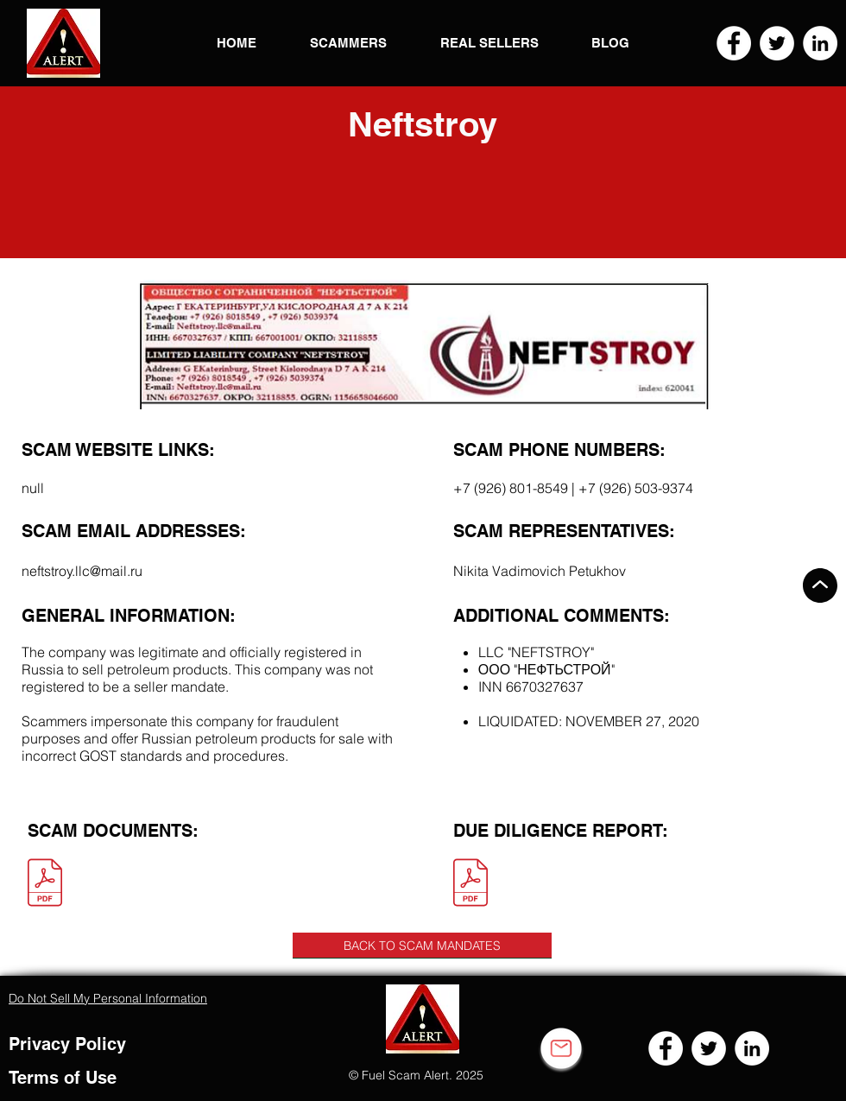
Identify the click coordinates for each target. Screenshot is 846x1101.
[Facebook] (734, 43)
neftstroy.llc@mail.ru (82, 570)
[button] (63, 43)
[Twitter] (777, 43)
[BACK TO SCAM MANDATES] (422, 946)
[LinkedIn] (820, 43)
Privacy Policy (67, 1044)
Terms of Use (63, 1077)
